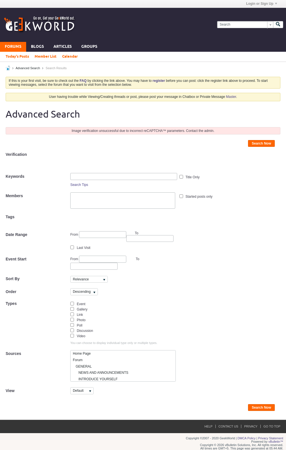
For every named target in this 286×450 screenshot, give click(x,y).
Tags (10, 217)
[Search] (245, 24)
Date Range (16, 234)
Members (14, 196)
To (137, 259)
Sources (13, 353)
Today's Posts (17, 56)
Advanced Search (27, 68)
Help (208, 426)
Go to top (272, 426)
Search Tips (79, 185)
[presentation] (113, 162)
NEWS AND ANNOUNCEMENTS (100, 373)
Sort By (13, 278)
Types (11, 303)
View (10, 390)
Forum (78, 360)
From (98, 234)
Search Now (261, 143)
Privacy (250, 426)
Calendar (70, 56)
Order (11, 291)
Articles (62, 47)
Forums (13, 47)
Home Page (82, 354)
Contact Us (228, 426)
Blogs (37, 47)
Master (231, 97)
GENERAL (82, 366)
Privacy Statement (270, 438)
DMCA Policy (247, 438)
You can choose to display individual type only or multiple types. (113, 343)
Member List (46, 56)
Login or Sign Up (261, 4)
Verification (16, 154)
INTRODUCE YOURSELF (95, 379)
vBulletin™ (275, 441)
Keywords (15, 176)
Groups (89, 47)
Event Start (16, 259)
